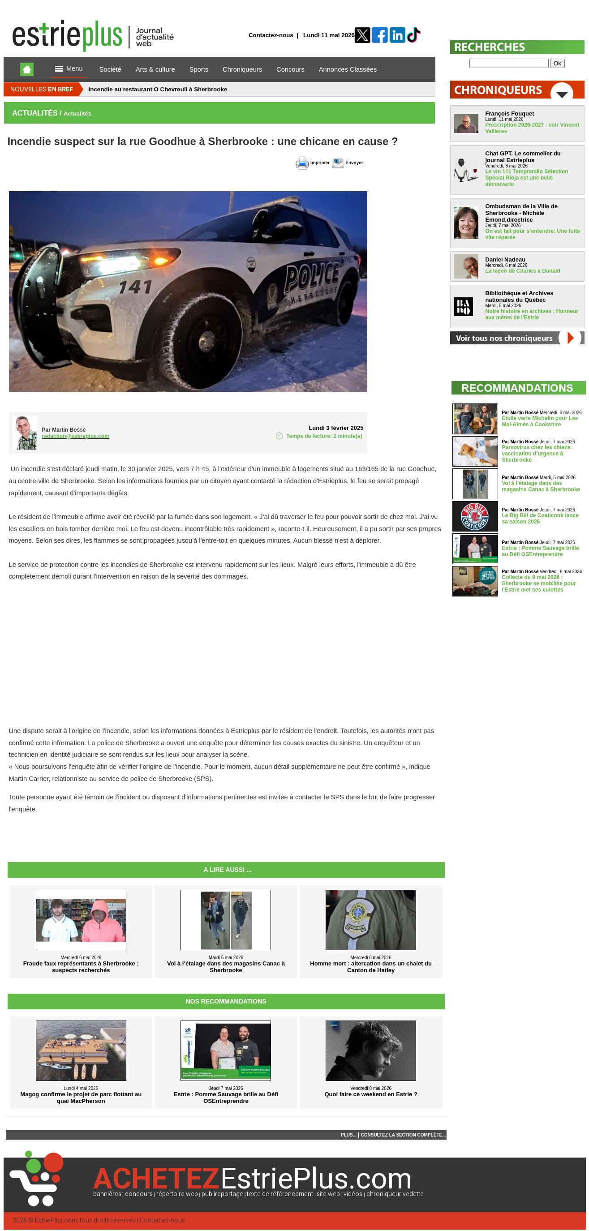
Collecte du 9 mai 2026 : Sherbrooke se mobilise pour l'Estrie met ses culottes (539, 583)
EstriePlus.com (56, 1220)
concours (139, 1194)
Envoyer (354, 162)
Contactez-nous (271, 35)
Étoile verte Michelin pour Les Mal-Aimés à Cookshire (540, 421)
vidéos (353, 1194)
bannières (107, 1194)
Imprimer (320, 162)
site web (328, 1194)
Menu (69, 69)
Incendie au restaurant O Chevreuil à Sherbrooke (158, 89)
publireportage (222, 1194)
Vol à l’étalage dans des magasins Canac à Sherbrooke (541, 486)
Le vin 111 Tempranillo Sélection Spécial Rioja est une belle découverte (527, 177)
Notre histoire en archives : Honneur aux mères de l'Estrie (532, 314)
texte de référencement (280, 1194)
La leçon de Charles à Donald (523, 271)
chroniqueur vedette (395, 1194)
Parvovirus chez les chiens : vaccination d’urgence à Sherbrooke (538, 453)
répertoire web (177, 1194)
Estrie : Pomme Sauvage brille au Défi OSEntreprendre (540, 551)
